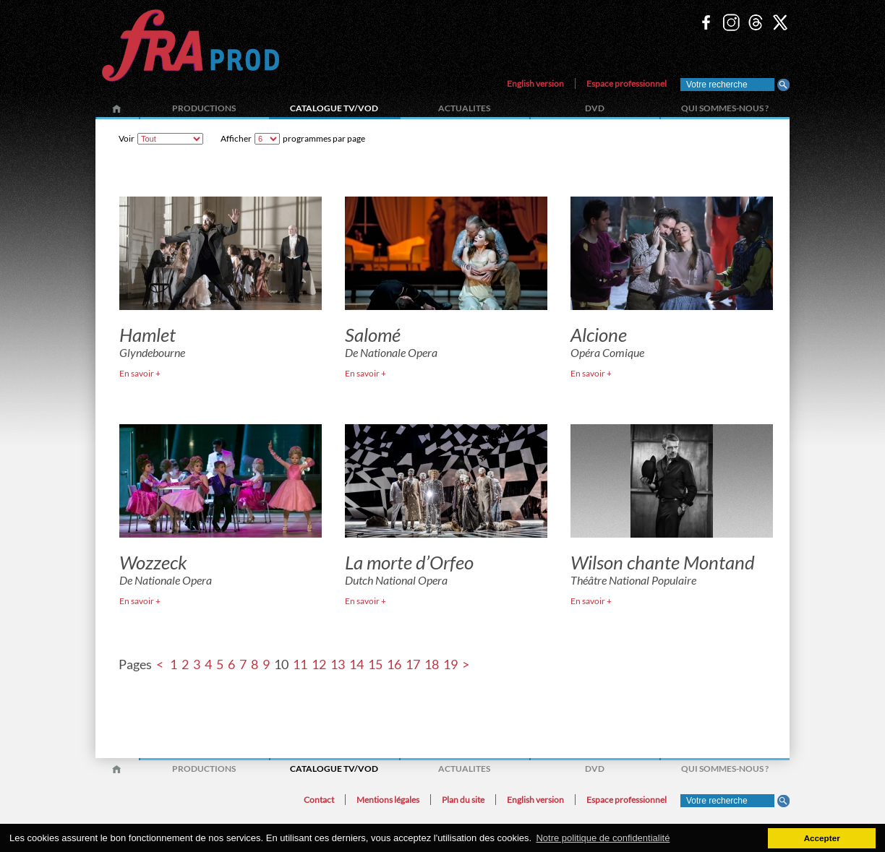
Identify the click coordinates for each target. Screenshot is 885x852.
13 (337, 664)
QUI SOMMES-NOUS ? (725, 108)
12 (319, 664)
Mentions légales (387, 799)
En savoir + (140, 373)
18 (431, 664)
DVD (594, 108)
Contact (319, 799)
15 (375, 664)
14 (356, 664)
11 (300, 664)
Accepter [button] (822, 838)
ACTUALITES (464, 108)
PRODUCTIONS (204, 108)
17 (413, 664)
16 (394, 664)
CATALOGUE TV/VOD (334, 108)
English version (535, 83)
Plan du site (463, 799)
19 (450, 664)
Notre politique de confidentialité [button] (603, 837)
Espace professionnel (626, 83)
